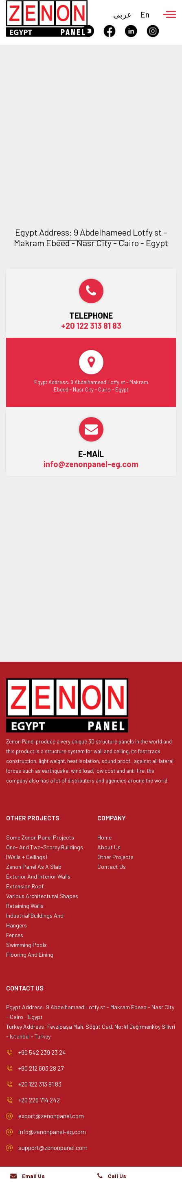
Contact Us (111, 866)
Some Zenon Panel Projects (40, 837)
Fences (14, 934)
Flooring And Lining (29, 954)
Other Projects (115, 856)
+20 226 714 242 (39, 1100)
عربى (122, 14)
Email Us (33, 1175)
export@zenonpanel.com (51, 1115)
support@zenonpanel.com (53, 1147)
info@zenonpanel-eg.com (91, 464)
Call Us (117, 1175)
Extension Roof (25, 886)
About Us (109, 847)
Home (104, 837)
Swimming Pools (26, 944)
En (144, 14)
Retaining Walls (25, 905)
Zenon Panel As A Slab (33, 866)
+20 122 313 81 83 (91, 325)
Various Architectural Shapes (42, 895)
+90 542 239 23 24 (42, 1052)
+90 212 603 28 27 (41, 1068)
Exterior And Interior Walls (38, 876)
